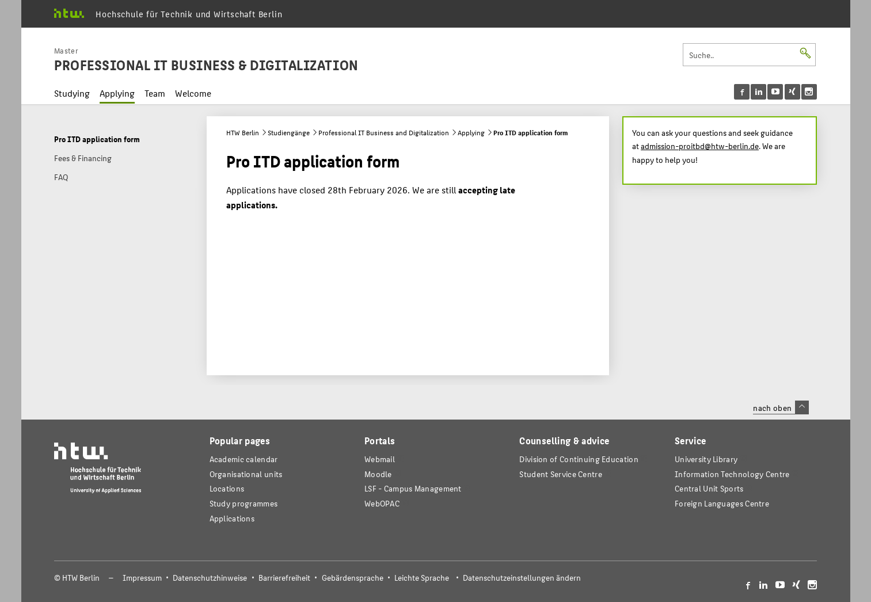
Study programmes (244, 503)
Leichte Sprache (421, 577)
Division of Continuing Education (578, 459)
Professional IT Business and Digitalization (383, 132)
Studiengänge (289, 132)
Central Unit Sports (709, 488)
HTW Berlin (242, 132)
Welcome (193, 93)
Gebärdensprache (352, 577)
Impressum (142, 577)
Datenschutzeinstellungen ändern (522, 577)
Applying (117, 93)
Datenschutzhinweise (210, 577)
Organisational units (246, 474)
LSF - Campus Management (413, 488)
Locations (227, 488)
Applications (232, 518)
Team (154, 93)
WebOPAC (382, 503)
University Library (706, 459)
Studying (72, 93)
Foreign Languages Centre (722, 503)
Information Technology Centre (732, 474)
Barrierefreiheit (284, 577)
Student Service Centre (560, 474)
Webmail (379, 459)
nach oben (780, 407)
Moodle (378, 474)
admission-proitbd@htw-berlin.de (700, 145)
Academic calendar (244, 459)
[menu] (775, 92)
